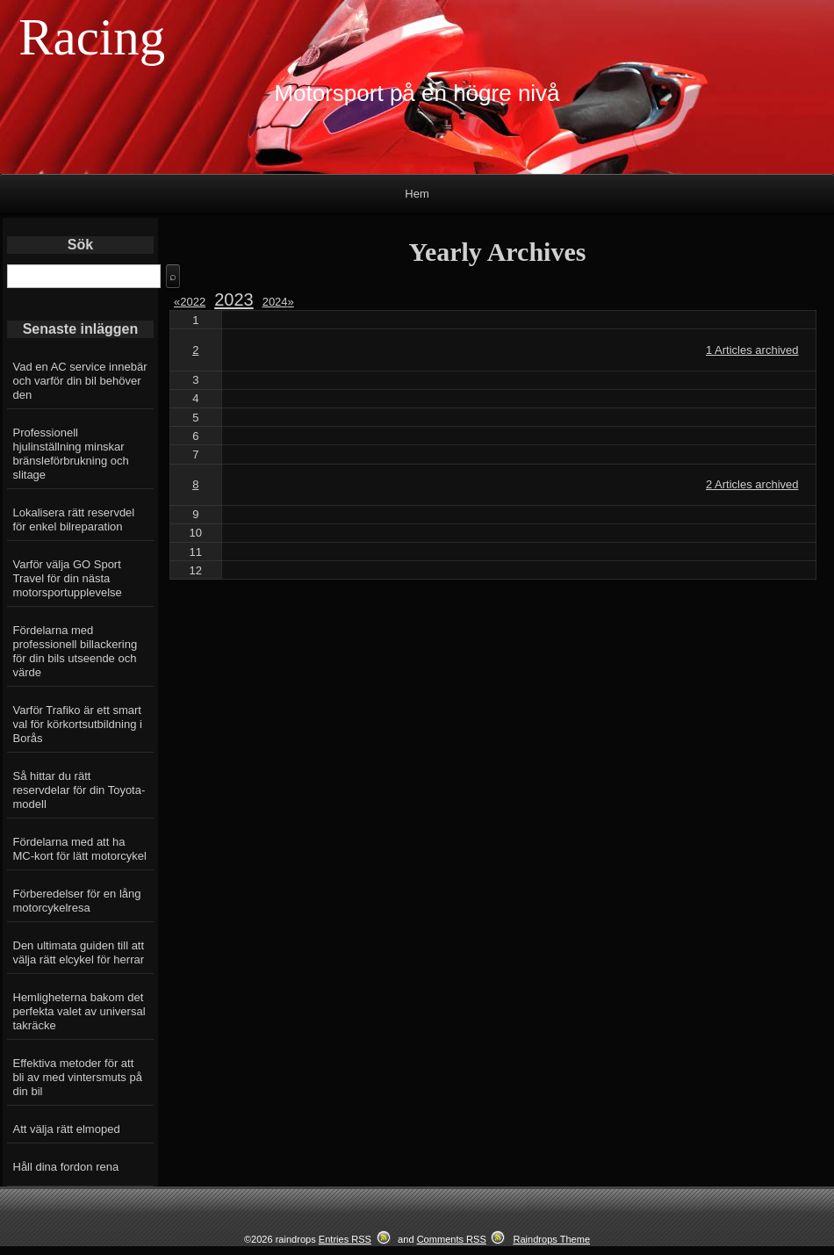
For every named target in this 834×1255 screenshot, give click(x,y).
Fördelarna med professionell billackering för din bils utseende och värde (75, 651)
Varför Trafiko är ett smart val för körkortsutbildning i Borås (77, 724)
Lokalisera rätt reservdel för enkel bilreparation (74, 519)
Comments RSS (451, 1239)
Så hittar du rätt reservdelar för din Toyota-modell (79, 790)
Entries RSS (345, 1239)
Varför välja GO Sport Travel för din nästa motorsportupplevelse (67, 578)
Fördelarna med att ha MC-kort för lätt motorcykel (80, 848)
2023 (234, 299)
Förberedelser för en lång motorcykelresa (77, 900)
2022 (192, 301)
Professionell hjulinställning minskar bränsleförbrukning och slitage (71, 453)
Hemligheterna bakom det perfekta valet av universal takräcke (79, 1011)
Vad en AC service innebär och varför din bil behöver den (80, 380)
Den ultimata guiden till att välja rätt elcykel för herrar (79, 952)
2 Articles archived (752, 484)
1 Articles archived (752, 350)
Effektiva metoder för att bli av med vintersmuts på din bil (77, 1077)
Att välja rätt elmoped (66, 1129)
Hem (416, 193)
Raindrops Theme (551, 1239)
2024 (278, 301)
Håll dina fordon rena (66, 1166)
